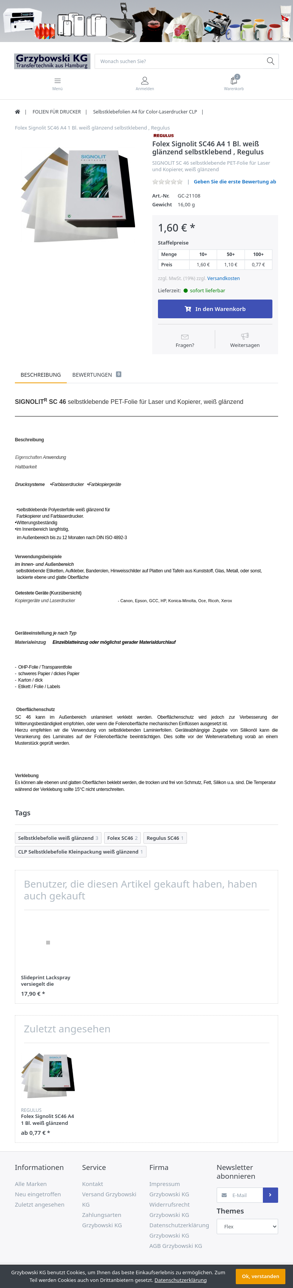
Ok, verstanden (260, 1276)
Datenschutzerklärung (181, 1280)
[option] (78, 195)
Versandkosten (224, 279)
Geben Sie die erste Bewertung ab (235, 182)
